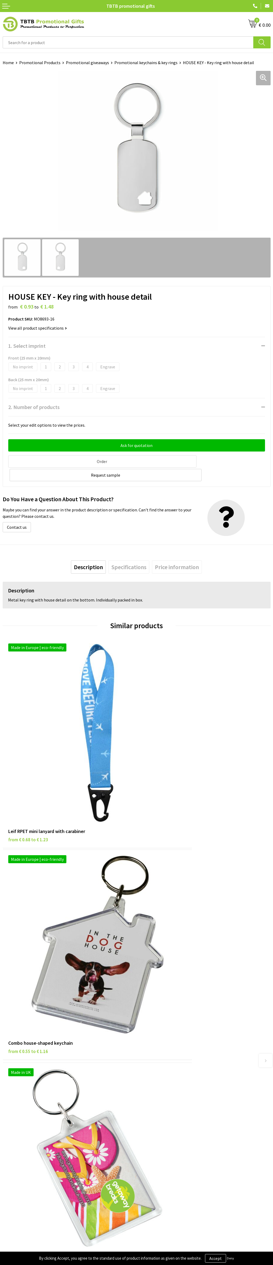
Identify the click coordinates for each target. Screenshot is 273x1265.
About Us (147, 1106)
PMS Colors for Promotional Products (173, 1053)
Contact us (17, 512)
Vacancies (148, 1114)
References (149, 1122)
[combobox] (128, 42)
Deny (230, 1258)
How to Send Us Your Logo (162, 1061)
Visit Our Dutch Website (160, 1130)
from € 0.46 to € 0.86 (28, 927)
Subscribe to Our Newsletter (28, 1146)
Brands (9, 1106)
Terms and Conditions (23, 1130)
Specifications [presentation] (128, 552)
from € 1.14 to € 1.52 (162, 927)
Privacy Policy (15, 1114)
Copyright (12, 1138)
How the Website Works (161, 1036)
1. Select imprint (27, 345)
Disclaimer (12, 1122)
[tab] (88, 552)
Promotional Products (40, 62)
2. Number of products (34, 407)
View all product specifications (37, 328)
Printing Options (154, 1044)
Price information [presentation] (177, 552)
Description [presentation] (88, 552)
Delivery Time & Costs (159, 1028)
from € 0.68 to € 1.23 (28, 769)
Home (8, 62)
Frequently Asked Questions (164, 1020)
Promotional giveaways (87, 62)
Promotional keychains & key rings (146, 62)
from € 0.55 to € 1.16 (162, 769)
